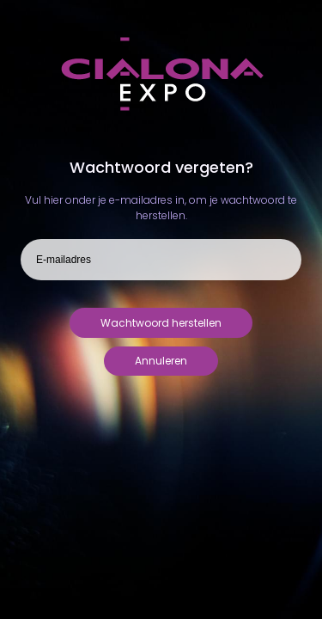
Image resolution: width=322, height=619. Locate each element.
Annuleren (161, 360)
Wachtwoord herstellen (161, 323)
